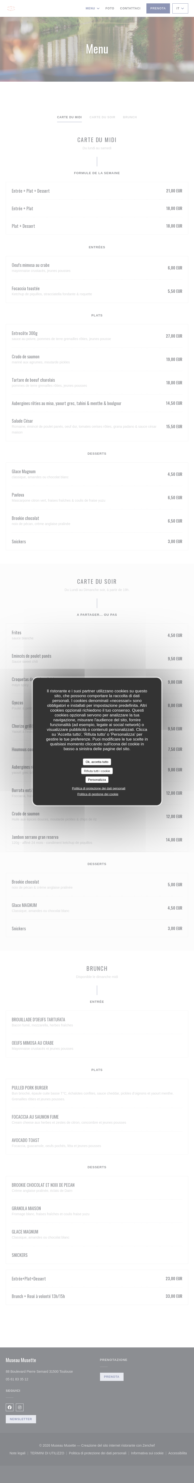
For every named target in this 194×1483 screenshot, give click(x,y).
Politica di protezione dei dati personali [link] (98, 788)
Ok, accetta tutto (97, 762)
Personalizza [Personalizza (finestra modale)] (97, 779)
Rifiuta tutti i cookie (97, 771)
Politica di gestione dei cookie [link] (98, 794)
